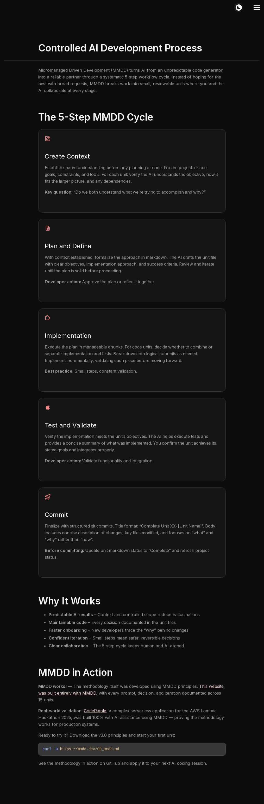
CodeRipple (95, 711)
